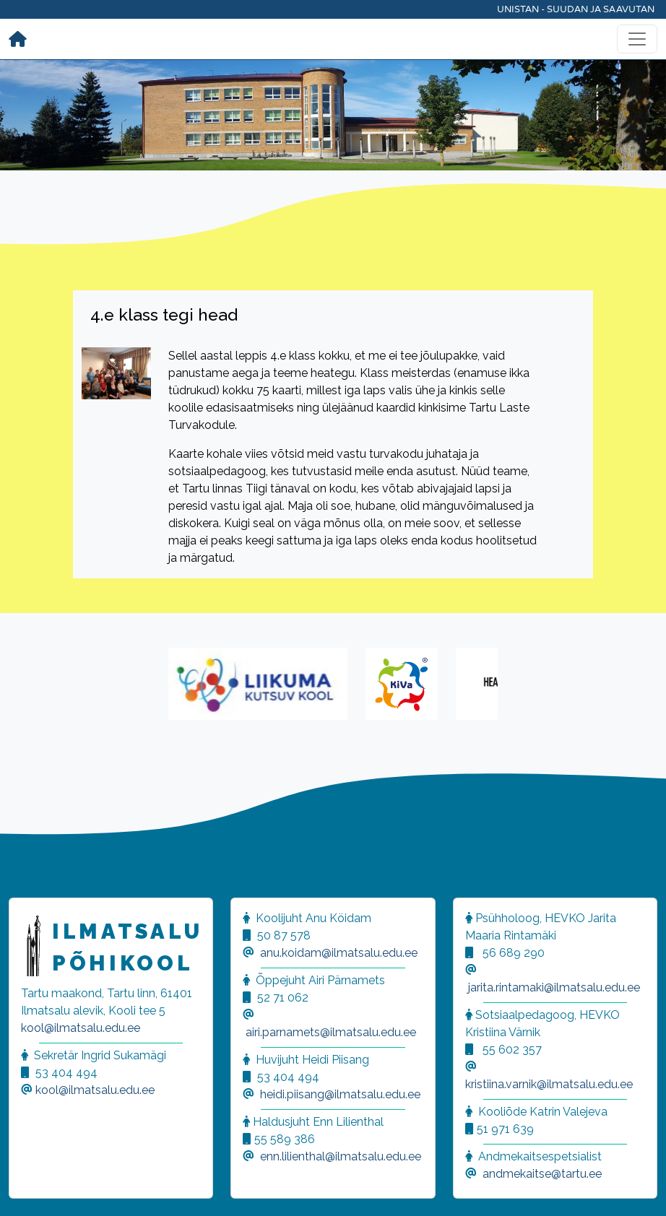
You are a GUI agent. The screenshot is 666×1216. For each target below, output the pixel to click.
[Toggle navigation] (637, 39)
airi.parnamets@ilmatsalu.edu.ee (331, 1032)
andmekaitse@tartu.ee (542, 1174)
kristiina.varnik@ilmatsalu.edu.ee (549, 1084)
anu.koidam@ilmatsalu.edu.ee (339, 953)
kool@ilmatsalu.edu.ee (80, 1028)
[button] (29, 1187)
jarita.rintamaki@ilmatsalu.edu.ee (554, 987)
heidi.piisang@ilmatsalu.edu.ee (340, 1094)
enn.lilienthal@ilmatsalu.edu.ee (340, 1156)
